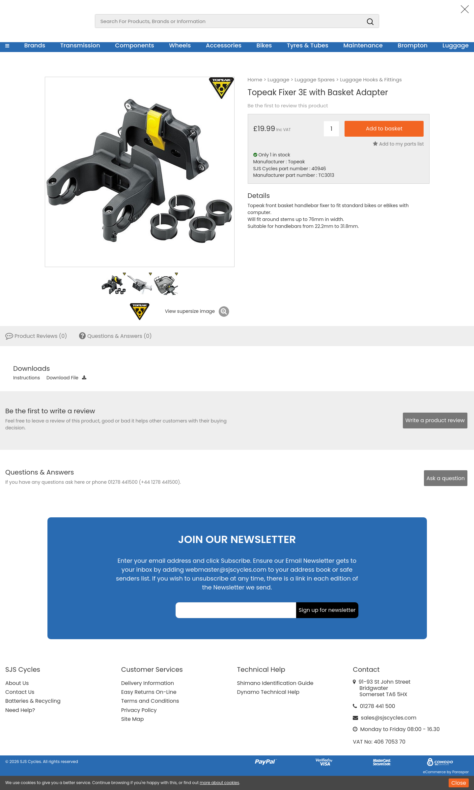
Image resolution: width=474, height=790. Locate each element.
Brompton (413, 45)
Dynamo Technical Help (268, 692)
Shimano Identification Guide (275, 683)
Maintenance (363, 45)
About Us (17, 683)
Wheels (180, 45)
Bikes (264, 45)
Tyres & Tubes (307, 45)
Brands (34, 45)
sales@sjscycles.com (389, 718)
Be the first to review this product (288, 106)
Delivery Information (147, 683)
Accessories (223, 45)
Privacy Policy (139, 710)
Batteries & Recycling (33, 701)
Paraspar (460, 772)
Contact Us (19, 692)
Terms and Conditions (150, 701)
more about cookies (219, 782)
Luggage (455, 45)
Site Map (132, 719)
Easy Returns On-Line (149, 692)
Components (134, 45)
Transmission (80, 45)
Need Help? (20, 710)
